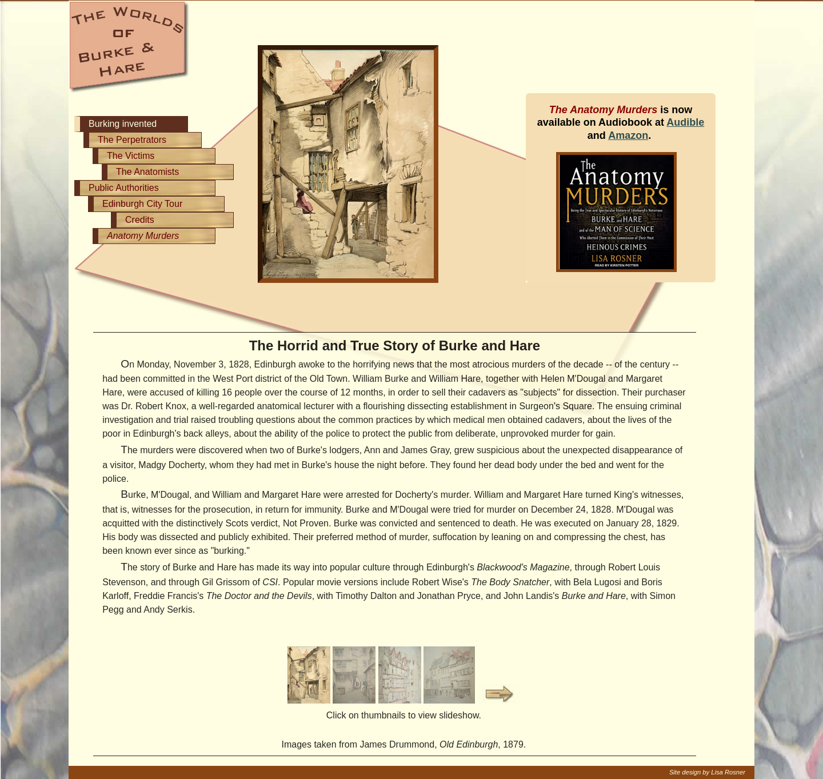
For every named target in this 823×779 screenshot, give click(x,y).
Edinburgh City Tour (142, 204)
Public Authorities (124, 188)
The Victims (130, 156)
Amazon (628, 135)
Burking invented (123, 124)
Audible (685, 122)
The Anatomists (147, 172)
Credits (139, 220)
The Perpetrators (132, 140)
